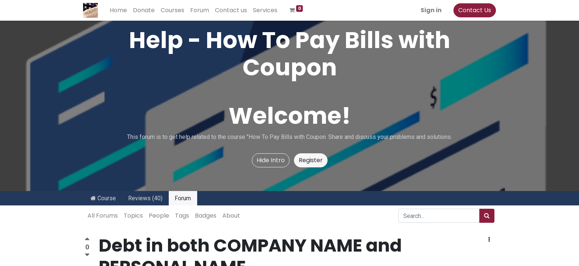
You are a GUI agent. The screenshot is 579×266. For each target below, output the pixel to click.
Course (103, 198)
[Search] (486, 216)
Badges (205, 215)
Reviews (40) (145, 198)
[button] (489, 240)
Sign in (429, 10)
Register (311, 160)
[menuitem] (119, 10)
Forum (183, 198)
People (159, 215)
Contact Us (473, 10)
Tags (182, 215)
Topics (133, 215)
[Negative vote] (87, 255)
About (231, 215)
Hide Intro (271, 160)
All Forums (103, 215)
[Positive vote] (87, 239)
